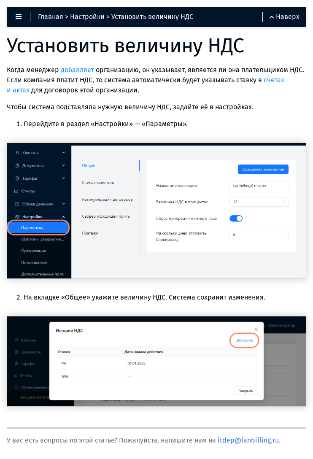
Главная (50, 17)
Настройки (87, 17)
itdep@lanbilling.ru (248, 440)
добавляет (77, 70)
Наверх (285, 17)
